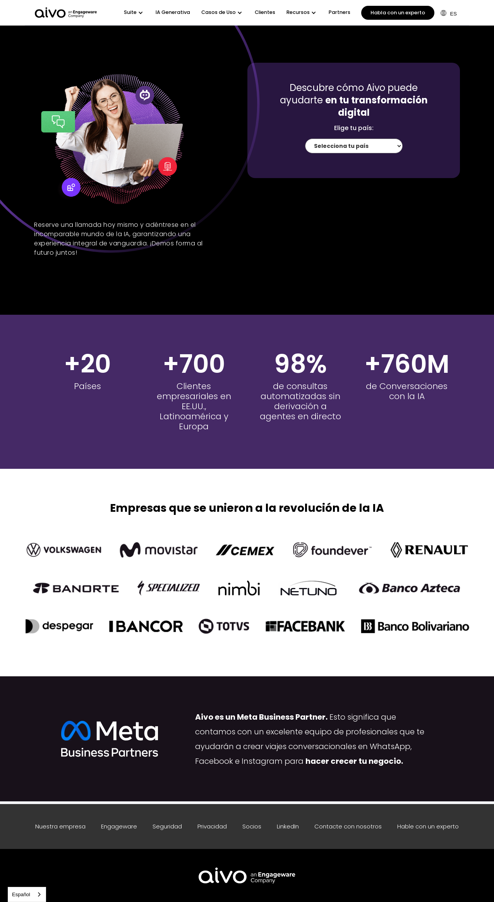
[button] (134, 12)
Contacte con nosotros (348, 826)
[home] (66, 12)
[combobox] (27, 894)
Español (21, 894)
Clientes (265, 12)
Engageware (119, 826)
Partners (339, 12)
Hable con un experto (428, 826)
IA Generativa (173, 12)
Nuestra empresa (60, 826)
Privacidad (212, 826)
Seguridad (167, 826)
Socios (251, 826)
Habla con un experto (397, 12)
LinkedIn (288, 826)
